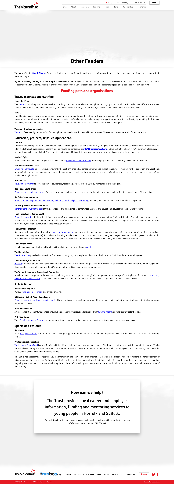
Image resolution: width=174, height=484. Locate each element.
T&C (122, 474)
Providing (18, 263)
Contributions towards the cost (28, 208)
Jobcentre (23, 104)
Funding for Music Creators (32, 320)
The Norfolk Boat (22, 255)
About (73, 7)
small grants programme (62, 232)
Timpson (18, 132)
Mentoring (142, 7)
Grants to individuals (24, 169)
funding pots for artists (32, 292)
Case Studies (88, 474)
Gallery (115, 474)
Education (84, 7)
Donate (154, 2)
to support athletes (28, 333)
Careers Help (128, 7)
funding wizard (105, 312)
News (115, 7)
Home (64, 7)
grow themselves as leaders (78, 160)
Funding (96, 7)
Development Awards (24, 183)
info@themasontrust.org (117, 3)
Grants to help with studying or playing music (35, 300)
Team (107, 7)
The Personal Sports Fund (26, 345)
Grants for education (23, 217)
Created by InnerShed (152, 482)
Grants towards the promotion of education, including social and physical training (51, 200)
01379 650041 (139, 2)
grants (89, 247)
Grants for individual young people (30, 192)
